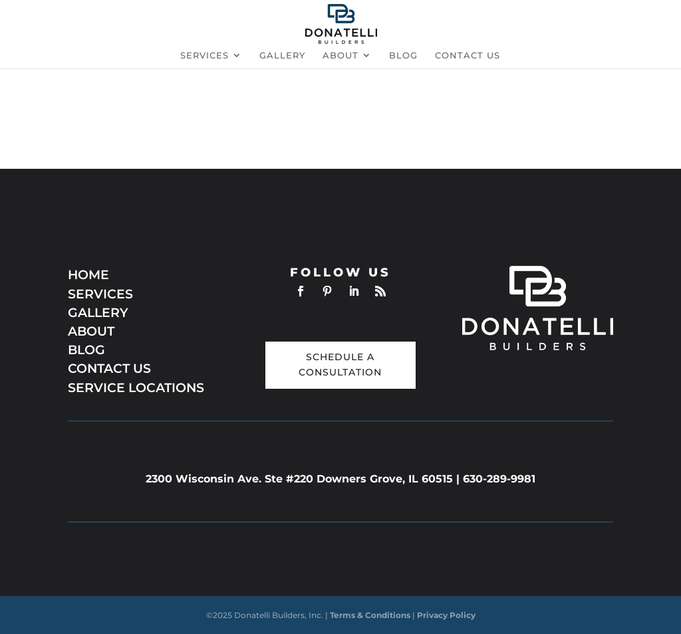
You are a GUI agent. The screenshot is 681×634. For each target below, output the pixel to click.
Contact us (467, 55)
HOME (88, 274)
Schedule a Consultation (340, 365)
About (340, 55)
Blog (403, 55)
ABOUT (91, 331)
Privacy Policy (446, 615)
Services (204, 55)
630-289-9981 (499, 479)
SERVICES (100, 294)
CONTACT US (109, 368)
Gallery (282, 55)
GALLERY (98, 312)
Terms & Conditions (371, 615)
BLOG (86, 350)
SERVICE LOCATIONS (136, 387)
